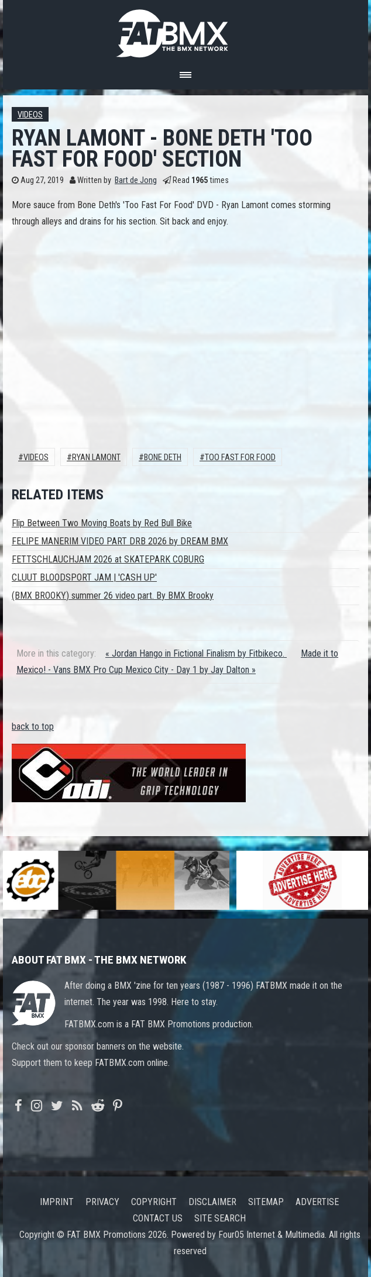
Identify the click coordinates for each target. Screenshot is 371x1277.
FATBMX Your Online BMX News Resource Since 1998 (185, 30)
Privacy (102, 1201)
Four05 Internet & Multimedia (271, 1234)
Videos (30, 115)
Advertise (317, 1201)
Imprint (57, 1201)
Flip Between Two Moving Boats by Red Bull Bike (102, 523)
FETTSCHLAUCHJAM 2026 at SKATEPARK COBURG (108, 559)
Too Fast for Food (240, 458)
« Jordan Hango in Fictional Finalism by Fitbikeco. (196, 653)
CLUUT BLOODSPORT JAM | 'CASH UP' (84, 577)
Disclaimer (212, 1201)
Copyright (154, 1201)
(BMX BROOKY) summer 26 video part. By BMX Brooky (113, 595)
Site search (220, 1218)
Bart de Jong (136, 180)
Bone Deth (162, 458)
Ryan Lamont (96, 458)
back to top (33, 726)
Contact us (158, 1218)
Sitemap (266, 1201)
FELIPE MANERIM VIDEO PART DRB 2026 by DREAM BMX (120, 541)
